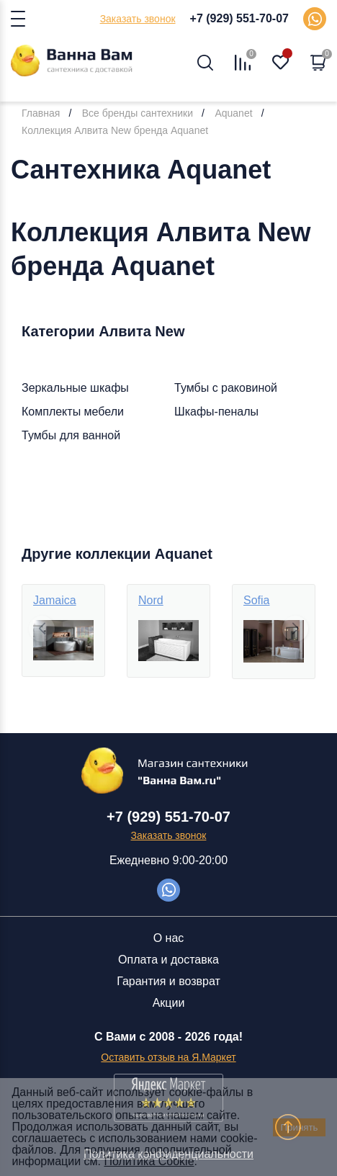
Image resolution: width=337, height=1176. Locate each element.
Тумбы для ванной (71, 435)
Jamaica (54, 600)
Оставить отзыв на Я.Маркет (168, 1057)
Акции (169, 1003)
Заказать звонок (138, 18)
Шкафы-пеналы (216, 411)
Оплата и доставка (168, 959)
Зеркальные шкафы (75, 388)
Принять (299, 1127)
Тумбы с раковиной (225, 388)
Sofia (256, 600)
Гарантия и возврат (168, 981)
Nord (150, 600)
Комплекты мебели (73, 411)
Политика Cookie (149, 1161)
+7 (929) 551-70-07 (239, 18)
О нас (168, 938)
